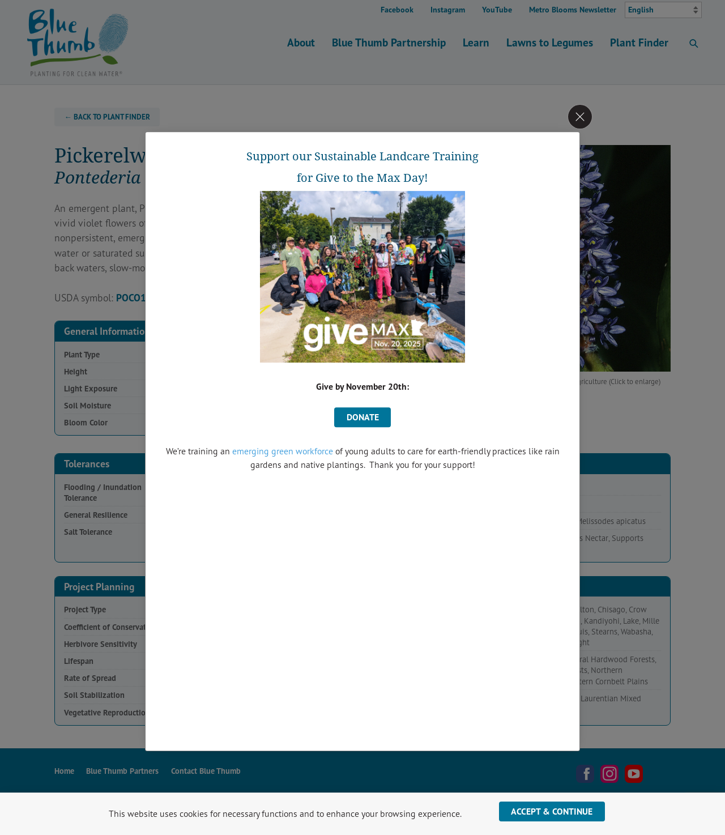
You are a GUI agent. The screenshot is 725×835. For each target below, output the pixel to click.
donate (363, 417)
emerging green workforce (282, 451)
